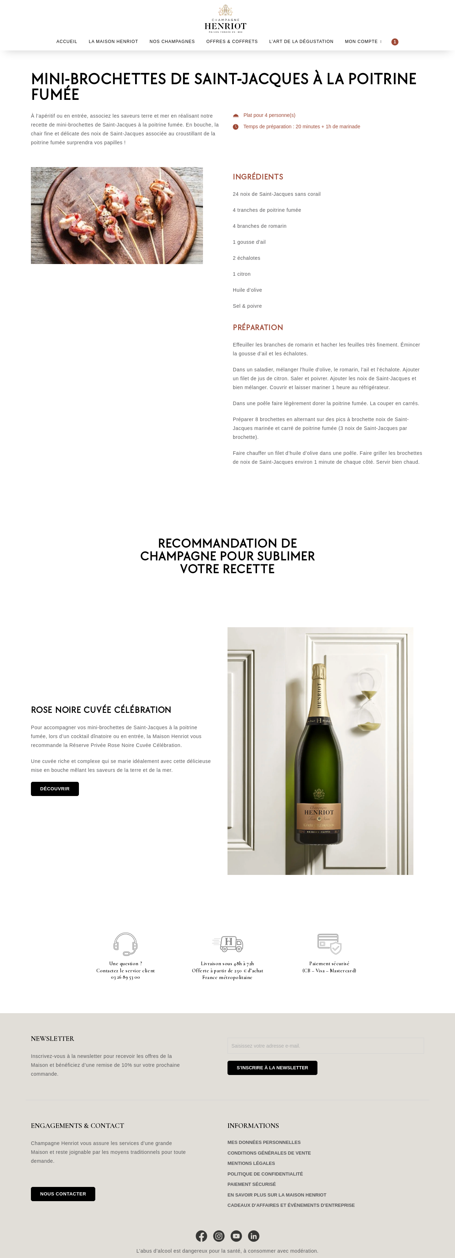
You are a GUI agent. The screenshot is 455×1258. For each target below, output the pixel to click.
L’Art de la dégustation (301, 41)
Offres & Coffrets (232, 41)
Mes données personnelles (264, 1142)
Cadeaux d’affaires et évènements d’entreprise (291, 1205)
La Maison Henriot (113, 41)
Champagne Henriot (228, 18)
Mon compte (361, 41)
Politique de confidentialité (265, 1174)
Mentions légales (251, 1163)
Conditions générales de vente (269, 1153)
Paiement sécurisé (252, 1184)
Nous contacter (63, 1194)
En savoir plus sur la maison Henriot (277, 1195)
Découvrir (55, 788)
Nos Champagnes (172, 41)
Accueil (67, 41)
